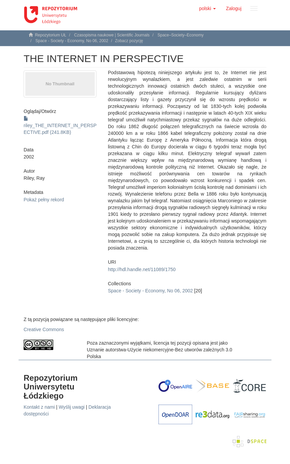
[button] (207, 8)
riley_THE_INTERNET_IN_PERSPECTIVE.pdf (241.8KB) (60, 125)
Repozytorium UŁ (50, 35)
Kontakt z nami (39, 407)
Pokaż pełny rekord (44, 199)
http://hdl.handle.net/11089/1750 (142, 269)
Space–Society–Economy (180, 35)
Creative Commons (44, 329)
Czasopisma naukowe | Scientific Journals (112, 35)
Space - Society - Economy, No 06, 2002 (71, 40)
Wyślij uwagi (72, 407)
